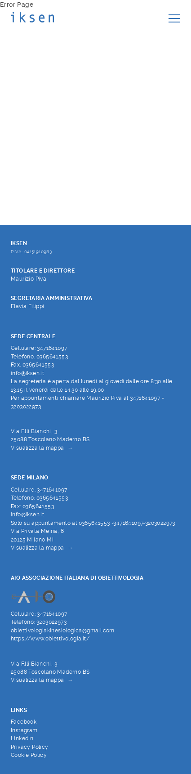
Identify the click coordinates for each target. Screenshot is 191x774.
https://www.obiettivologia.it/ (50, 638)
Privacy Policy (30, 747)
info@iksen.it (27, 373)
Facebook (23, 722)
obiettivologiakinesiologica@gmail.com (63, 630)
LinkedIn (22, 738)
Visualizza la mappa (37, 448)
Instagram (24, 730)
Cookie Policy (29, 755)
